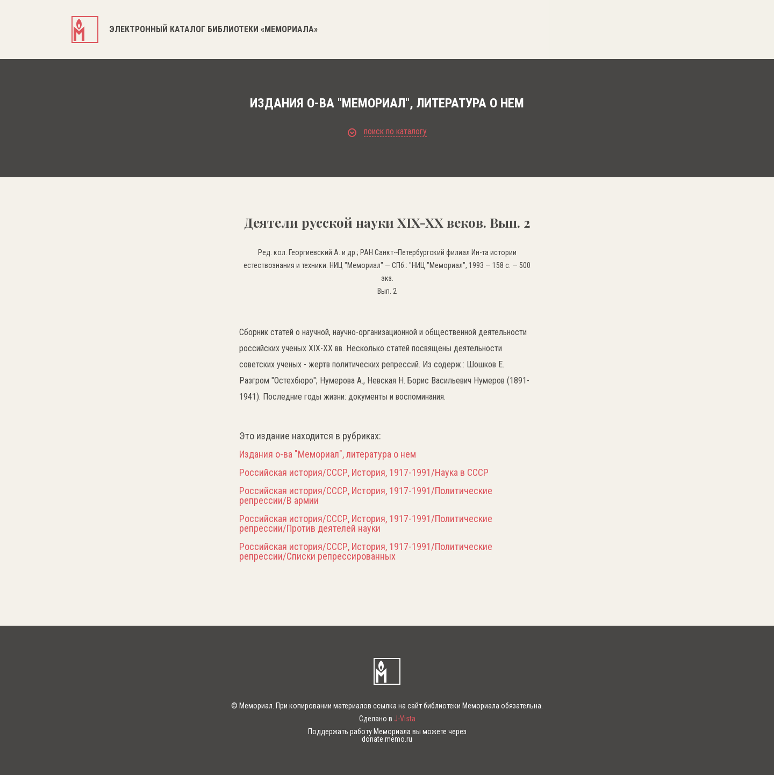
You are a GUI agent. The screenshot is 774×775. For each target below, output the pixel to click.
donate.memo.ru (387, 739)
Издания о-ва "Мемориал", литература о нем (327, 454)
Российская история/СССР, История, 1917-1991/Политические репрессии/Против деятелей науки (365, 523)
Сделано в (387, 718)
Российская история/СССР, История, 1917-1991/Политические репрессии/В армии (365, 495)
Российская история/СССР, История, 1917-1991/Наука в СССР (364, 472)
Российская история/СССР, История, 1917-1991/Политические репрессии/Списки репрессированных (365, 551)
